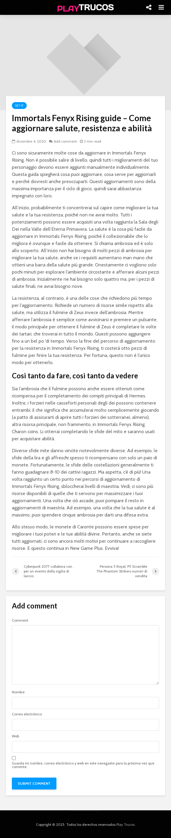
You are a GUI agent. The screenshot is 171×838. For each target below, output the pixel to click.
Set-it (19, 105)
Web (15, 736)
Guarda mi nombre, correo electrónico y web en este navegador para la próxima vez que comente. (83, 765)
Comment (20, 620)
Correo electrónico (27, 714)
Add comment (65, 141)
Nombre (18, 692)
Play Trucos (125, 824)
